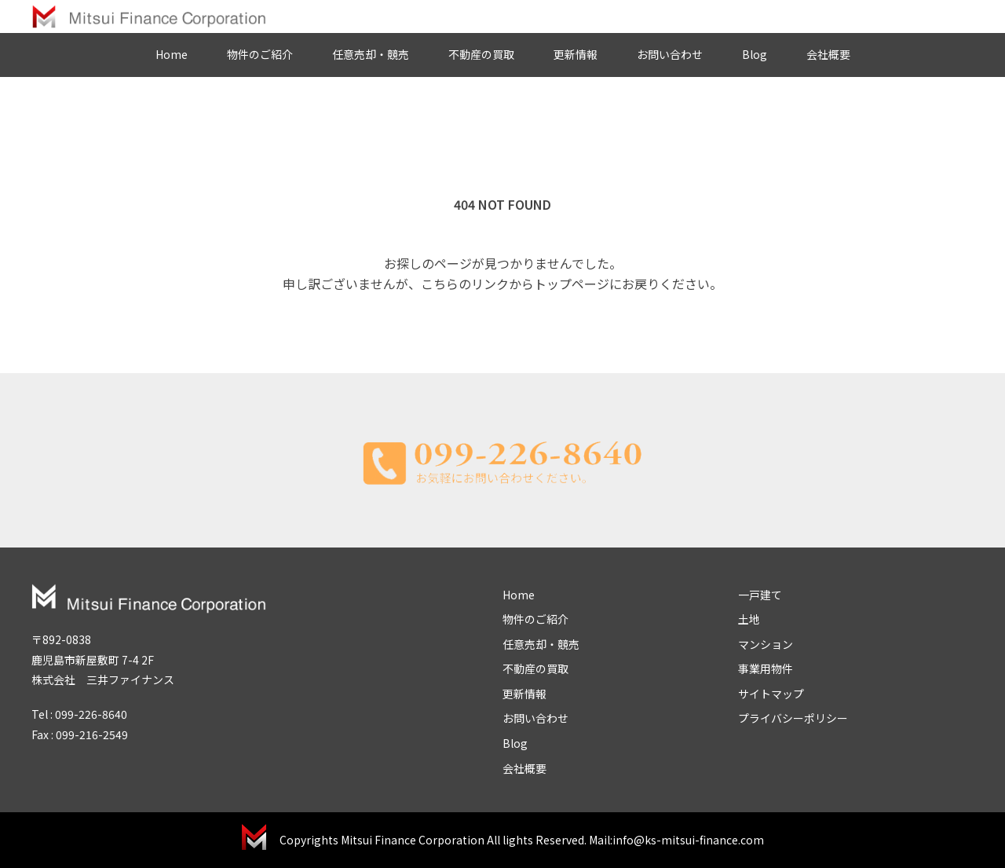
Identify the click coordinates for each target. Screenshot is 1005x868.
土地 (749, 619)
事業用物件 (765, 668)
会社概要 (828, 54)
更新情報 (576, 54)
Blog (754, 54)
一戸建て (760, 594)
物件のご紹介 (260, 54)
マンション (765, 644)
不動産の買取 (481, 54)
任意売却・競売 (370, 54)
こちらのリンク (465, 283)
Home (171, 54)
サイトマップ (771, 693)
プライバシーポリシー (793, 718)
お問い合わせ (670, 54)
